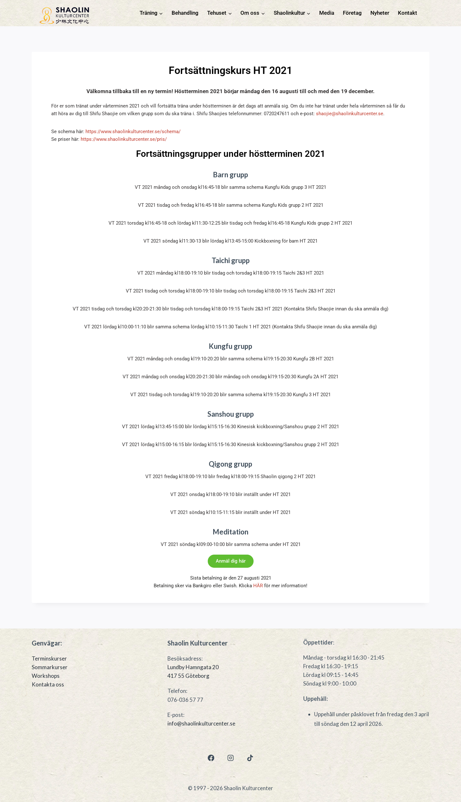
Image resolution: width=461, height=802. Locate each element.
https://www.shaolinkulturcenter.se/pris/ (124, 139)
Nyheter (379, 13)
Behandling (185, 13)
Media (326, 13)
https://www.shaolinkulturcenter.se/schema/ (133, 131)
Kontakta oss (48, 684)
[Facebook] (210, 758)
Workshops (46, 675)
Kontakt (407, 13)
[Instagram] (230, 758)
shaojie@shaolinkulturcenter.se (349, 113)
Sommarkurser (50, 667)
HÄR (258, 586)
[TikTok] (250, 758)
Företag (352, 13)
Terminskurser (49, 658)
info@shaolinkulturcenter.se (201, 723)
